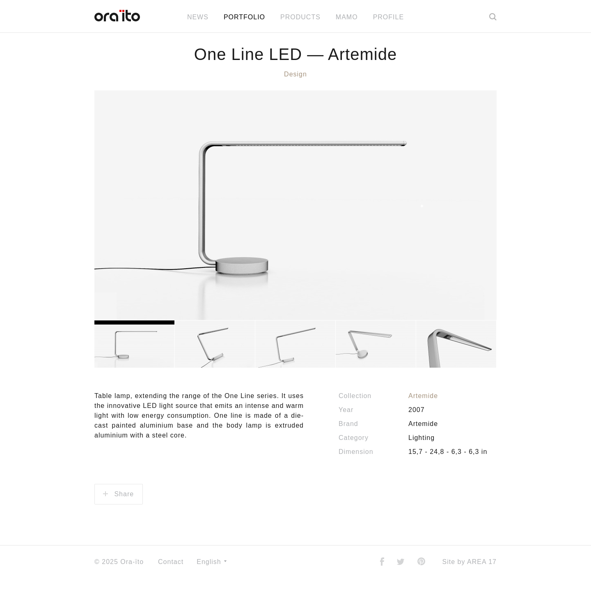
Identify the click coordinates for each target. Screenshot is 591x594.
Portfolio (244, 17)
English (212, 577)
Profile (388, 17)
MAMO (347, 17)
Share (118, 510)
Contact (170, 577)
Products (300, 17)
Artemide (423, 411)
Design (295, 90)
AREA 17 (482, 577)
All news (295, 39)
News (197, 17)
